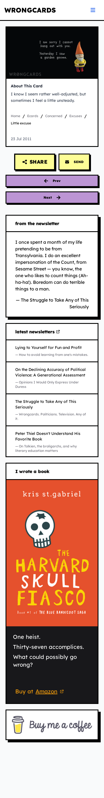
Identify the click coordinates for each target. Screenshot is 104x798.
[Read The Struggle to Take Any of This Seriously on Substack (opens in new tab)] (52, 410)
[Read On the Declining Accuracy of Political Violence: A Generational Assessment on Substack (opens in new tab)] (52, 378)
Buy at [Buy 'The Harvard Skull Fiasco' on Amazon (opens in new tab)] (40, 692)
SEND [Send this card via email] (74, 162)
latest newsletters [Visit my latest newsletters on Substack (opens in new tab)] (37, 332)
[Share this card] (34, 162)
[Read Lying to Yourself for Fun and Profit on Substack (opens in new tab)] (52, 351)
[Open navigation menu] (93, 10)
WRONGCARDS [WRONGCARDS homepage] (30, 10)
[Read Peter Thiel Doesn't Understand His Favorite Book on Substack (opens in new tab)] (52, 442)
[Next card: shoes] (52, 197)
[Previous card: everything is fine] (52, 181)
